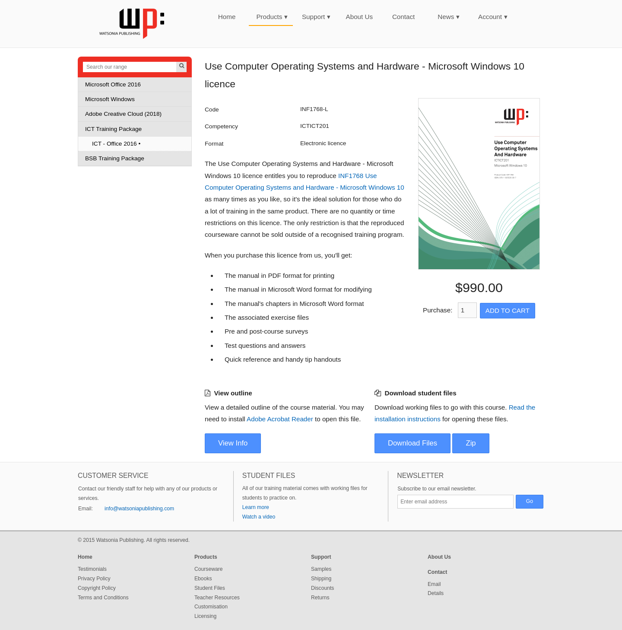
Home (227, 16)
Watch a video (259, 517)
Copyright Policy (97, 588)
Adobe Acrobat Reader (280, 419)
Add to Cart (508, 310)
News (449, 16)
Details (436, 593)
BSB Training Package (114, 158)
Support (316, 16)
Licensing (205, 616)
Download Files (412, 443)
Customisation (211, 607)
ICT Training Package (113, 129)
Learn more (255, 507)
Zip (471, 443)
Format (214, 143)
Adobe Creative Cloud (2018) (123, 114)
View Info (233, 443)
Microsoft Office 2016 (113, 84)
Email (434, 584)
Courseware (208, 569)
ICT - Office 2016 (114, 143)
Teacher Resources (217, 598)
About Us (359, 16)
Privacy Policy (94, 579)
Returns (320, 598)
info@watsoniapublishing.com (139, 509)
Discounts (322, 588)
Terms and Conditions (103, 598)
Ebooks (203, 579)
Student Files (209, 588)
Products (272, 16)
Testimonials (92, 569)
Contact (403, 16)
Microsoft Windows (110, 99)
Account (493, 16)
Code (212, 109)
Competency (221, 126)
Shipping (321, 579)
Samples (321, 569)
